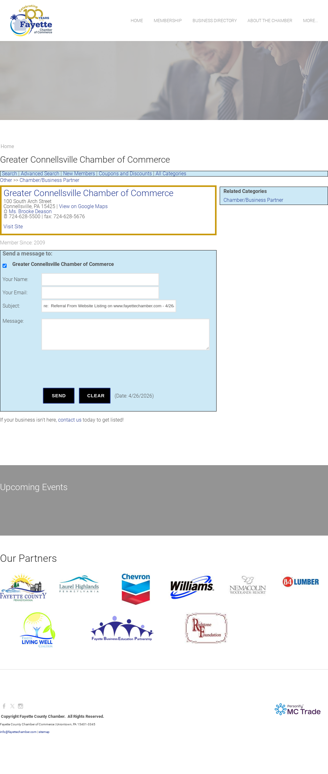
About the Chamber (269, 20)
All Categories (171, 174)
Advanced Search (40, 174)
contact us (69, 420)
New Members (79, 174)
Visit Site (13, 227)
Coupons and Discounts (125, 174)
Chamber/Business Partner (253, 200)
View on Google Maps (83, 206)
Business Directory (215, 20)
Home (137, 20)
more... (310, 20)
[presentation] (89, 369)
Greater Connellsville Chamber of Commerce (88, 193)
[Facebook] (4, 706)
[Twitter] (12, 706)
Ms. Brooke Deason (30, 211)
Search (9, 174)
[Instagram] (20, 706)
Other (6, 180)
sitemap (44, 732)
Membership (168, 20)
